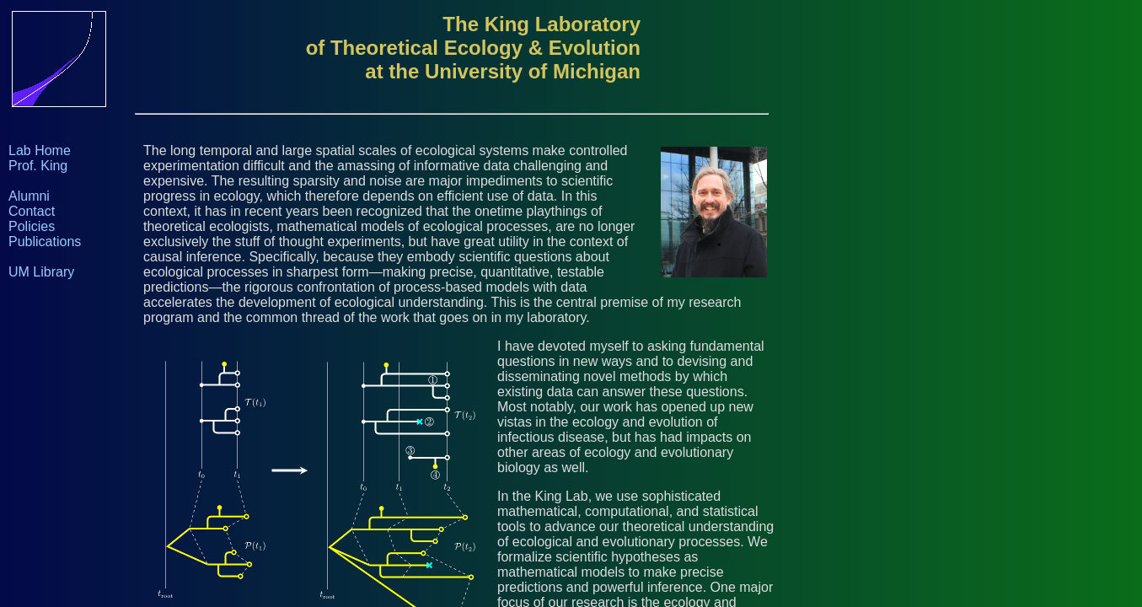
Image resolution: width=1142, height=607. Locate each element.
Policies (31, 226)
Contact (31, 211)
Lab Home (39, 150)
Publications (44, 241)
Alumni (29, 196)
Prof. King (37, 165)
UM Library (41, 272)
